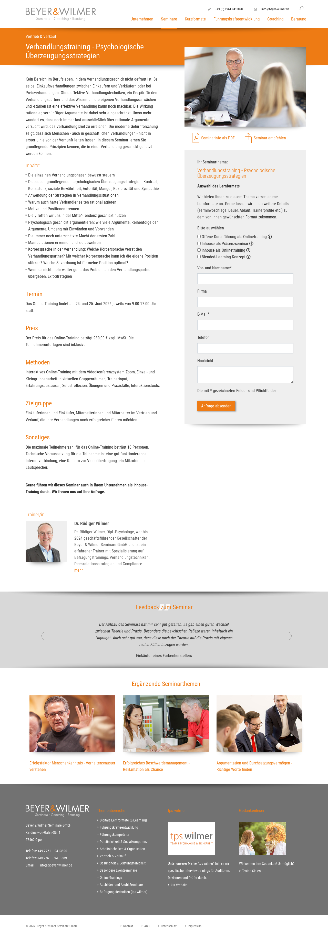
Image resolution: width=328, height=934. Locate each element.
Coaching (275, 18)
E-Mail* (203, 314)
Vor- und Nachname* (214, 267)
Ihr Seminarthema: (212, 162)
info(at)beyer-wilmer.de (55, 865)
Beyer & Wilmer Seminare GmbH (57, 926)
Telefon (203, 337)
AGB (147, 926)
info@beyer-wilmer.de (275, 9)
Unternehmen (141, 18)
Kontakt (128, 926)
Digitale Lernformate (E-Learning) (123, 820)
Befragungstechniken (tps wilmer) (123, 892)
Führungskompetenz (114, 834)
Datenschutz (169, 926)
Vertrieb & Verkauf (113, 856)
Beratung (298, 18)
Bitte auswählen (210, 228)
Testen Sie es (251, 871)
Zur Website (179, 885)
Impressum (194, 926)
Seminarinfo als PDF (218, 138)
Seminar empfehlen (270, 138)
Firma (202, 291)
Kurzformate (195, 18)
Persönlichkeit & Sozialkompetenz (124, 842)
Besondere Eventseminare (118, 870)
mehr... (80, 570)
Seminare (169, 18)
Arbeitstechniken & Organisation (122, 849)
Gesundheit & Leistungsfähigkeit (123, 863)
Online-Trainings (111, 877)
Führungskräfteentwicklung (236, 18)
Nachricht (205, 360)
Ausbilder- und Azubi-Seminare (121, 885)
